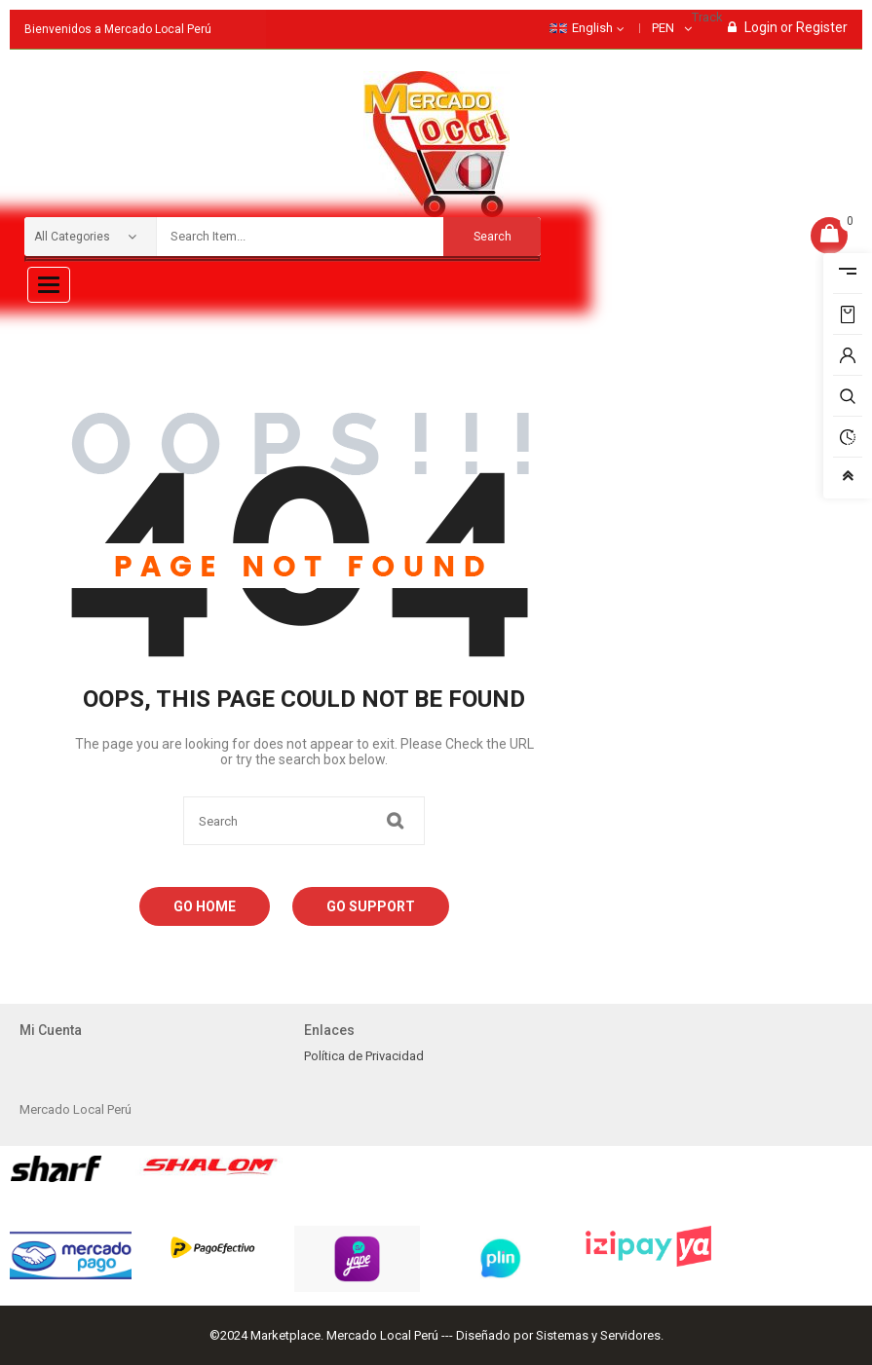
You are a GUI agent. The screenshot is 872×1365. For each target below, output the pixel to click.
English (581, 27)
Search (493, 236)
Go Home (204, 906)
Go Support (370, 906)
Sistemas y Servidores (598, 1335)
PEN (663, 27)
